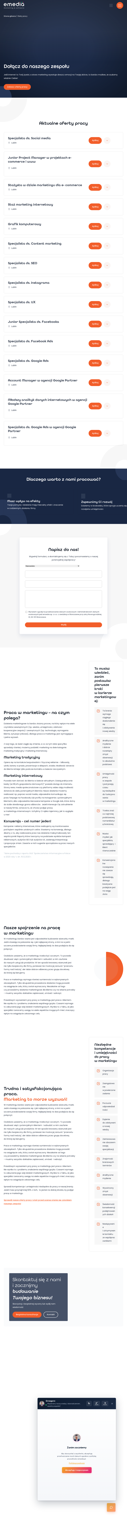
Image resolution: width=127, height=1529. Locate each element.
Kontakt (51, 1314)
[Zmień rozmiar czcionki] (96, 1403)
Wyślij (63, 624)
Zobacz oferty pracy (17, 86)
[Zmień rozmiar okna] (105, 1403)
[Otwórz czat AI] (111, 1507)
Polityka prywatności (77, 1463)
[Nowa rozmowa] (89, 1403)
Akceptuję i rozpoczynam (76, 1470)
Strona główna (10, 16)
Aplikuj (95, 140)
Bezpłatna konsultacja (27, 1314)
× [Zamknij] (112, 1403)
